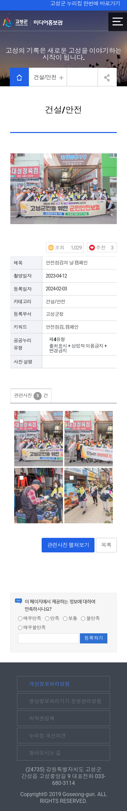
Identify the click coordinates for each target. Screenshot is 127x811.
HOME (19, 77)
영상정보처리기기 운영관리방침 (65, 701)
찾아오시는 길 (45, 753)
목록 (106, 545)
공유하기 (107, 77)
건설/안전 (45, 77)
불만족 (90, 618)
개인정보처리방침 (49, 684)
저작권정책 (42, 719)
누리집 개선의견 (47, 736)
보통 (70, 618)
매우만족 (29, 618)
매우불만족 (32, 627)
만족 (52, 618)
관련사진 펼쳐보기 (68, 545)
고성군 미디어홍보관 (33, 22)
